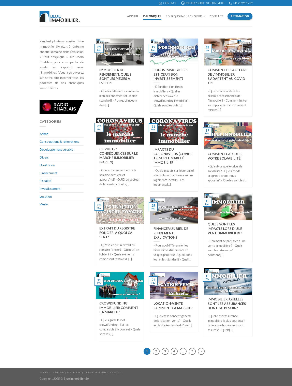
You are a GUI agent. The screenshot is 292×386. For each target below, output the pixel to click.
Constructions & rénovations (59, 141)
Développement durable (56, 149)
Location (46, 196)
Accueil (132, 16)
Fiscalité (45, 180)
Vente (44, 204)
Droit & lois (47, 165)
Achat (44, 134)
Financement (48, 173)
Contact (216, 16)
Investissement (50, 188)
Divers (44, 157)
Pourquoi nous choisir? (185, 16)
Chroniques (152, 16)
